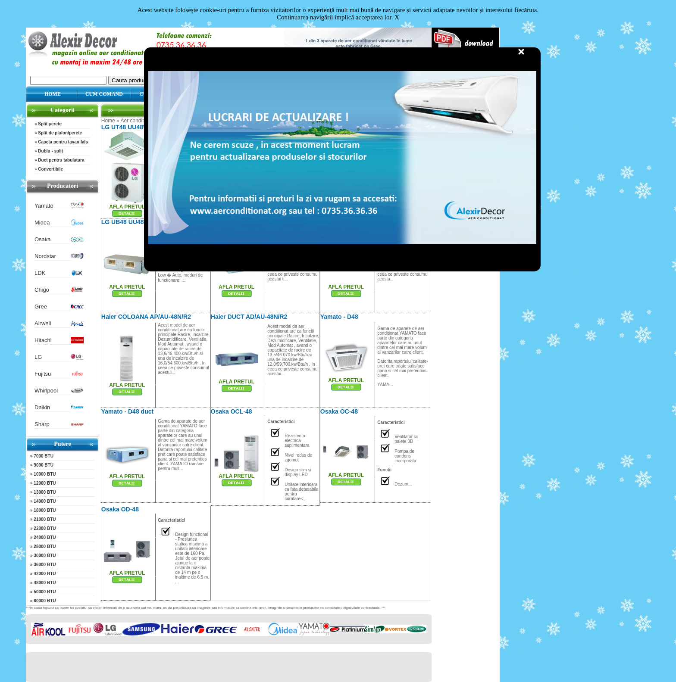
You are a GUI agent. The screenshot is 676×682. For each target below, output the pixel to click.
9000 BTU (43, 465)
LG (38, 357)
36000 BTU (45, 564)
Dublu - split (50, 151)
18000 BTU (45, 510)
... (192, 555)
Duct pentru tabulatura (61, 160)
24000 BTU (45, 537)
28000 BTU (45, 546)
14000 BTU (45, 501)
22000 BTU (45, 528)
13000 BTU (45, 492)
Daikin (42, 407)
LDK (39, 273)
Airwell (42, 323)
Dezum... (403, 484)
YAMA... (385, 384)
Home (108, 121)
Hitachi (43, 340)
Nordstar (45, 256)
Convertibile (50, 169)
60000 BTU (45, 600)
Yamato (43, 205)
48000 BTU (45, 582)
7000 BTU (43, 456)
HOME (52, 94)
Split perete (49, 123)
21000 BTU (45, 519)
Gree (40, 306)
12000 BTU (45, 483)
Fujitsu (42, 374)
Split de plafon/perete (60, 133)
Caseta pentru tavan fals (63, 142)
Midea (42, 222)
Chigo (41, 290)
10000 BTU (45, 474)
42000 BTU (45, 573)
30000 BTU (45, 555)
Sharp (42, 424)
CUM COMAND (104, 94)
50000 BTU (45, 591)
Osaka (42, 239)
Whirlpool (46, 390)
